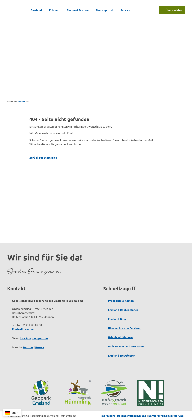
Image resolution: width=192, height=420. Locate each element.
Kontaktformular (23, 329)
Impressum (107, 415)
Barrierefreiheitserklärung (166, 415)
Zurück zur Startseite (43, 157)
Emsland (36, 10)
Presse (39, 347)
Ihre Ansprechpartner (34, 338)
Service (125, 10)
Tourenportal (104, 10)
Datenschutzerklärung (131, 415)
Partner (28, 347)
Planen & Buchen (78, 10)
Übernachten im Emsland (124, 328)
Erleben (54, 10)
